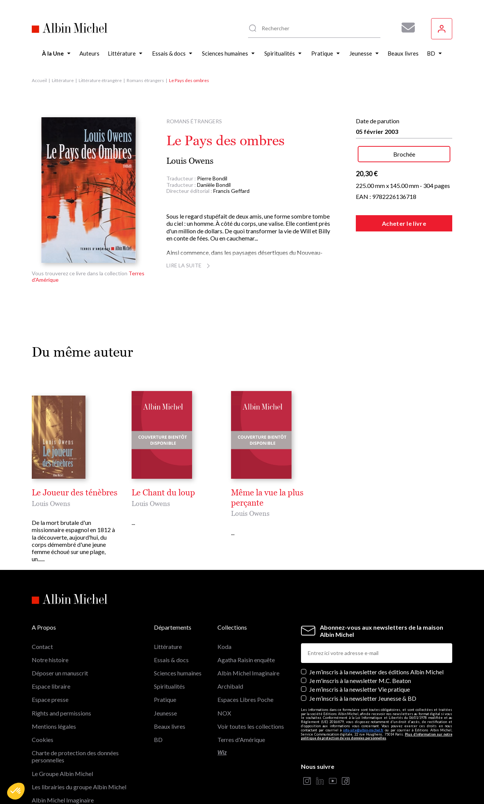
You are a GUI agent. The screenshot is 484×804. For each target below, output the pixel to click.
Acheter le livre (404, 223)
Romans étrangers (145, 80)
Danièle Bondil (214, 185)
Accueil (39, 80)
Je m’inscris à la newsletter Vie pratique (359, 653)
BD (158, 703)
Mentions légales (54, 690)
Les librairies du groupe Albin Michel (79, 750)
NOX (224, 676)
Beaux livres (169, 690)
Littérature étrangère (100, 80)
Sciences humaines (178, 636)
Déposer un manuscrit (60, 636)
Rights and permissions (61, 676)
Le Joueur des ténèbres (75, 493)
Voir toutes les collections (250, 690)
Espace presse (50, 663)
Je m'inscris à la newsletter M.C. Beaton (360, 644)
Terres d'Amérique (241, 703)
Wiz (221, 716)
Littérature (63, 80)
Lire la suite (189, 265)
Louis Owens (190, 161)
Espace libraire (51, 649)
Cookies (42, 703)
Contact (42, 610)
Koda (224, 610)
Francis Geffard (231, 191)
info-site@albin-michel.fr (363, 694)
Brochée (404, 154)
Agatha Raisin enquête (246, 623)
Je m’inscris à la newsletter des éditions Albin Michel (376, 635)
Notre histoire (50, 623)
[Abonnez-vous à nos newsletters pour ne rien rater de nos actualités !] (405, 27)
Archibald (230, 649)
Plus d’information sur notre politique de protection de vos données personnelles (376, 700)
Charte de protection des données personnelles (75, 720)
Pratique (165, 663)
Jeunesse (165, 676)
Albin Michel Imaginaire (63, 763)
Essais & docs (171, 623)
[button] (16, 791)
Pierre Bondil (212, 178)
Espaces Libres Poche (245, 663)
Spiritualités (169, 649)
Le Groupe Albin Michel (62, 737)
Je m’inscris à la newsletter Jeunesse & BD (362, 662)
